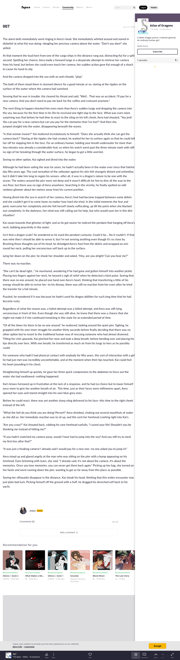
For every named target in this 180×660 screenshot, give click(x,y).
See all (115, 521)
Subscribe (157, 51)
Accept (157, 645)
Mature (79, 7)
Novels (56, 7)
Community (68, 7)
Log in (143, 7)
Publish (154, 7)
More (89, 7)
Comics (46, 7)
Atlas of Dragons (161, 25)
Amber (33, 511)
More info (17, 646)
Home (37, 7)
